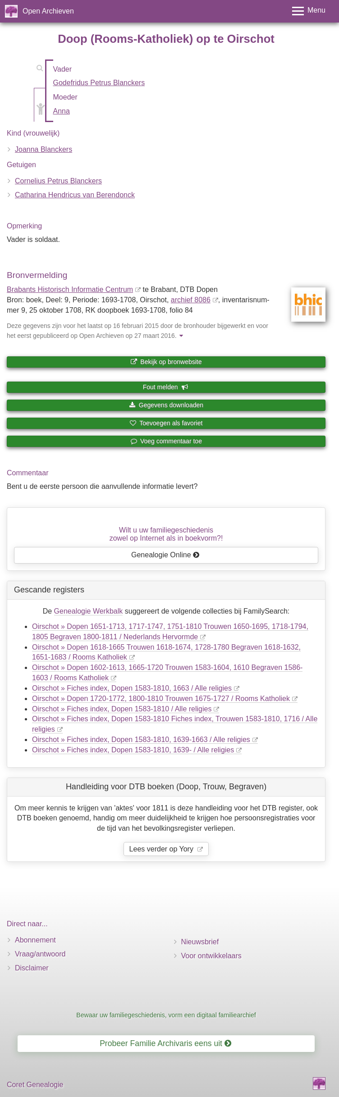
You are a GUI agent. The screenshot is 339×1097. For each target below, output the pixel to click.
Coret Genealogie (35, 1084)
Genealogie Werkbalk (88, 611)
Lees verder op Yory (162, 849)
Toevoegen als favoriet (166, 423)
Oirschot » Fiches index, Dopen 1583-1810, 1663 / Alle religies (132, 688)
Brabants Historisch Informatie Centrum (70, 289)
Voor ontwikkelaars (211, 956)
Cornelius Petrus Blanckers (58, 181)
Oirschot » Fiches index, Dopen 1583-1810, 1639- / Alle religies (133, 750)
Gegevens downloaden (166, 405)
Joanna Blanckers (43, 149)
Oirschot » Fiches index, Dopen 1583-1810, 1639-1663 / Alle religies (141, 739)
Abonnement (35, 940)
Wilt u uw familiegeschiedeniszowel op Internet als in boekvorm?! (166, 534)
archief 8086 (191, 300)
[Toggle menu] (308, 11)
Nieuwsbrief (200, 942)
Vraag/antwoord (40, 954)
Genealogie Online (165, 555)
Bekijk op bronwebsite (166, 361)
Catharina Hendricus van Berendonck (75, 195)
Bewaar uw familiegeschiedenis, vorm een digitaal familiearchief (166, 1015)
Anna (61, 111)
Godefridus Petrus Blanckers (99, 82)
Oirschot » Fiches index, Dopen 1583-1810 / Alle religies (121, 709)
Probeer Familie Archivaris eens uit (165, 1043)
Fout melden (165, 387)
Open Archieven (48, 11)
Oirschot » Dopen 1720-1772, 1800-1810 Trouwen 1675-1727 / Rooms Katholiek (161, 698)
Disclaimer (32, 968)
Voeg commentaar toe (166, 441)
